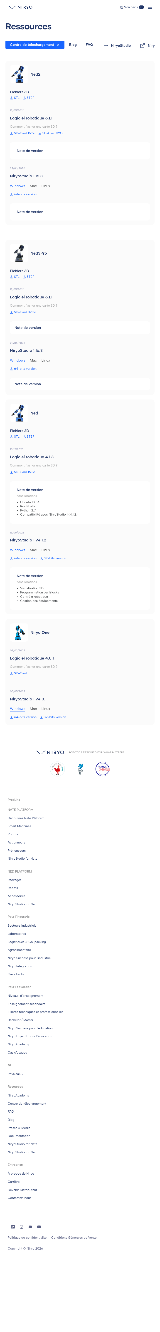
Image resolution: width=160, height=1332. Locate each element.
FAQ (89, 44)
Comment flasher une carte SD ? (33, 127)
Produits (14, 800)
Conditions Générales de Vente (74, 1238)
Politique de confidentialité (27, 1238)
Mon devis (132, 7)
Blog (73, 44)
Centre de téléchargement (32, 44)
